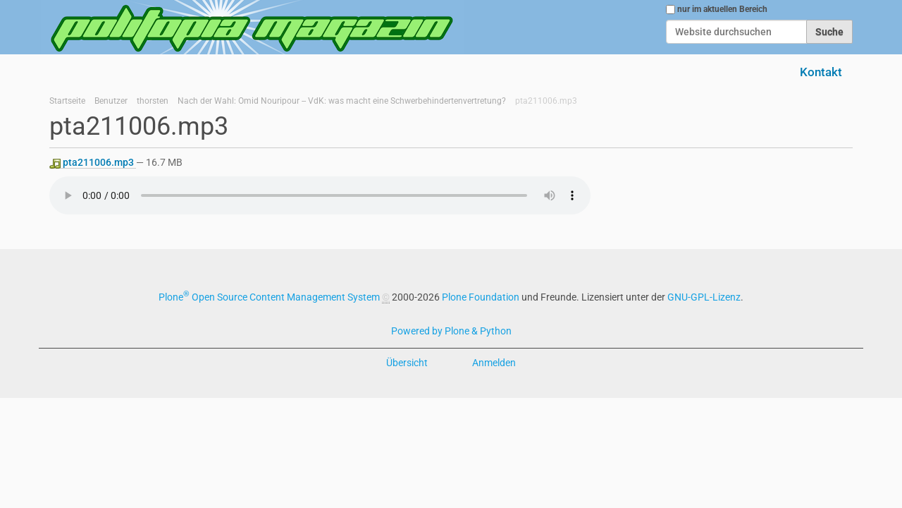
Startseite (67, 101)
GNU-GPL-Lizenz (704, 297)
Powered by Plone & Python (451, 331)
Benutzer (111, 101)
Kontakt (821, 72)
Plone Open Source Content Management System (269, 297)
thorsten (152, 101)
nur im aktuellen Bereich (722, 9)
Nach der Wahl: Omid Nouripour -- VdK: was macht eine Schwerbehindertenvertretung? (342, 101)
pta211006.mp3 (92, 163)
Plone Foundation (480, 297)
